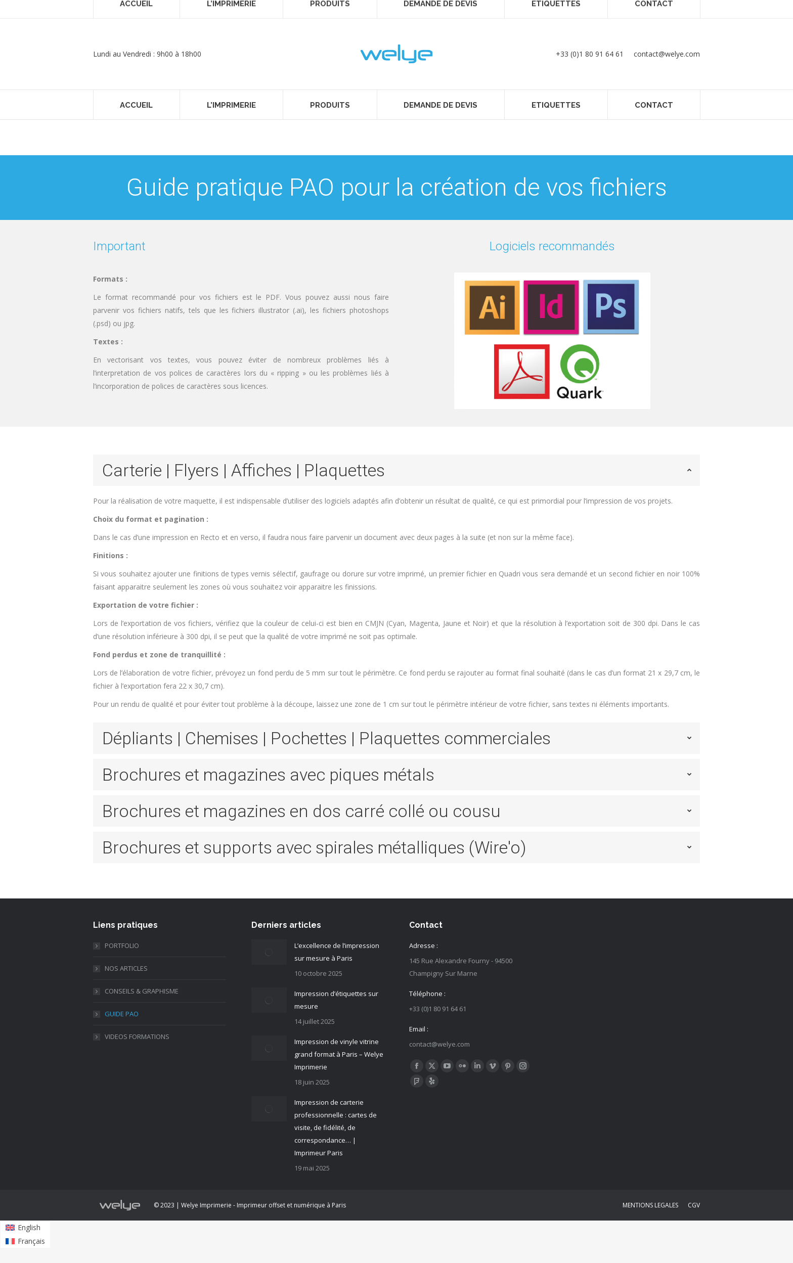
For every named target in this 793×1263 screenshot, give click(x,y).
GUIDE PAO (122, 1013)
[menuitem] (653, 9)
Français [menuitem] (635, 9)
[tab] (396, 470)
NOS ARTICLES (126, 968)
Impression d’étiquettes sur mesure (336, 1000)
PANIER (580, 9)
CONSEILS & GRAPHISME (142, 991)
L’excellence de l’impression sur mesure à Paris (336, 952)
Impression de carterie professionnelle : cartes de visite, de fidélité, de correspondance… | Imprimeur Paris (335, 1127)
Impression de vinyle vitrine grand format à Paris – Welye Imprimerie (338, 1054)
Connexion (534, 9)
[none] (653, 9)
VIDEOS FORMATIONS (137, 1036)
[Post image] (269, 952)
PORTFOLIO (122, 945)
